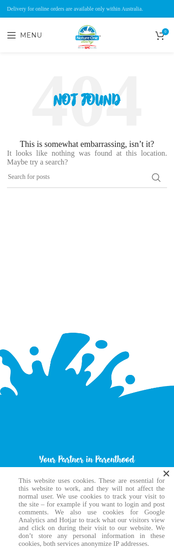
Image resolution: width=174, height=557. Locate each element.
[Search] (87, 177)
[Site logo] (87, 56)
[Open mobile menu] (24, 35)
